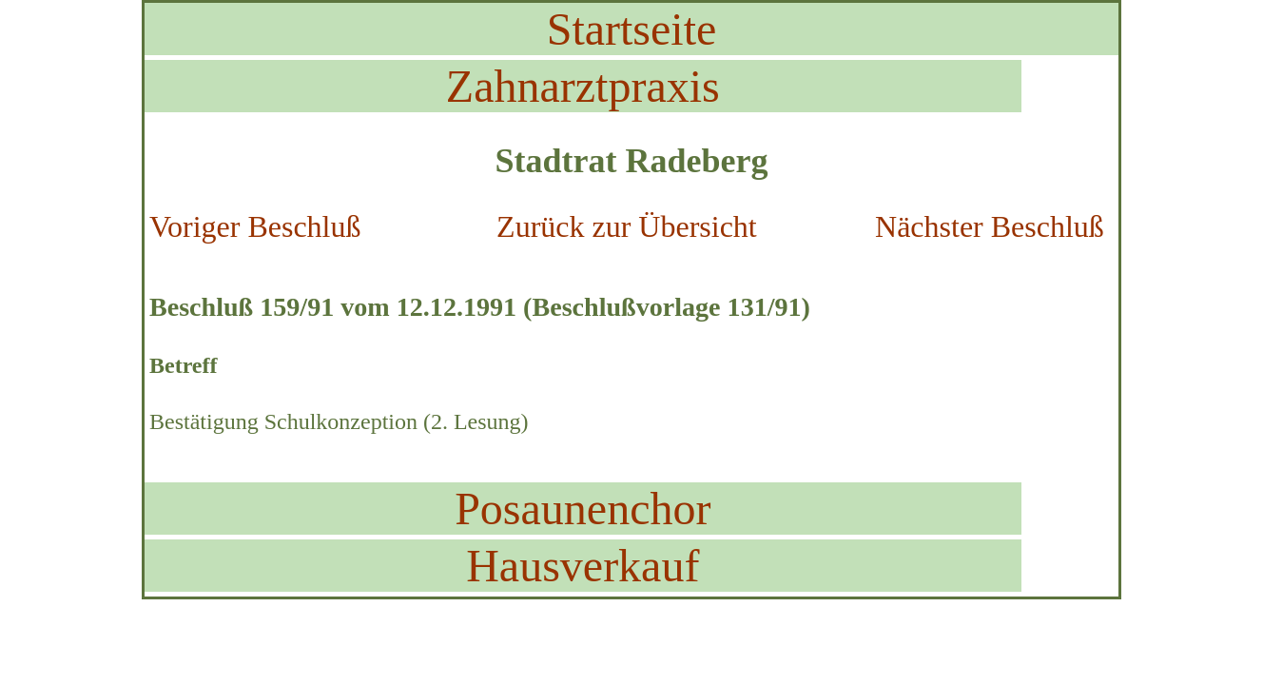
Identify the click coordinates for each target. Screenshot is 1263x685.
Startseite (632, 29)
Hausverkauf (582, 565)
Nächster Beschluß (989, 226)
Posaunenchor (582, 508)
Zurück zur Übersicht (626, 226)
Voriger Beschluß (254, 226)
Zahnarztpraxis (583, 86)
